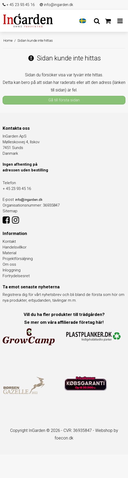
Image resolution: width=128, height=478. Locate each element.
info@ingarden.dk (56, 5)
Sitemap (10, 211)
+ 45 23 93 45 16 (19, 5)
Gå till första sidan (64, 100)
